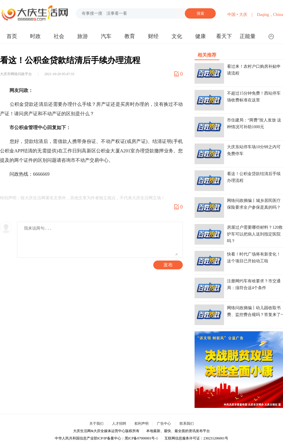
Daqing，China (270, 14)
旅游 (82, 36)
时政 (35, 36)
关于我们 (96, 423)
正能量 (248, 36)
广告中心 (164, 423)
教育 (129, 36)
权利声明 (141, 423)
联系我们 (187, 423)
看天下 (224, 36)
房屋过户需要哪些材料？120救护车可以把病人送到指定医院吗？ (255, 234)
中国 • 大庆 (237, 14)
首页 (11, 36)
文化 (177, 36)
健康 (200, 36)
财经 (153, 36)
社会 (59, 36)
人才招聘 (119, 423)
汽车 (106, 36)
